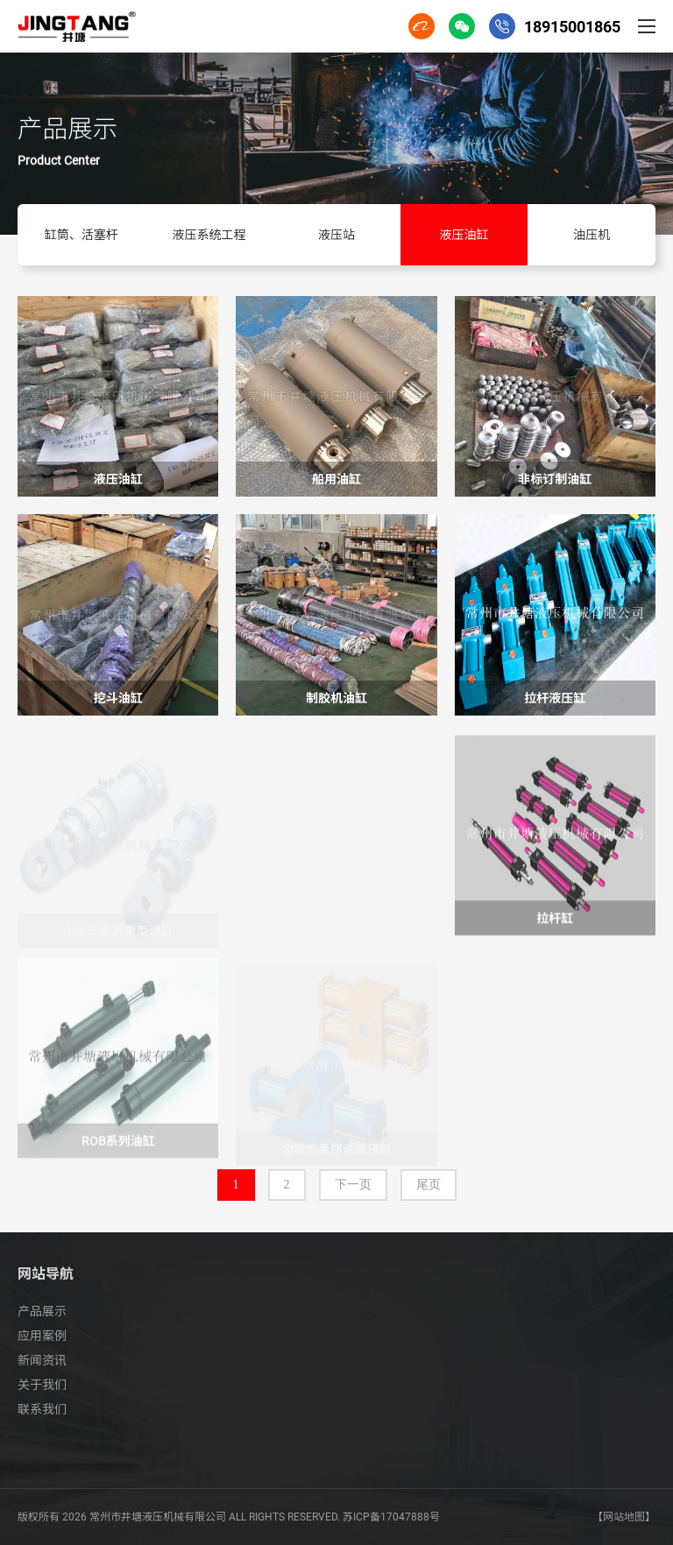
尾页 (428, 1184)
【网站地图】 (623, 1517)
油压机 (591, 235)
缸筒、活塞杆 (81, 235)
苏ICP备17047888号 (391, 1517)
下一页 (353, 1184)
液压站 (336, 235)
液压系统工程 (208, 235)
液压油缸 (464, 235)
